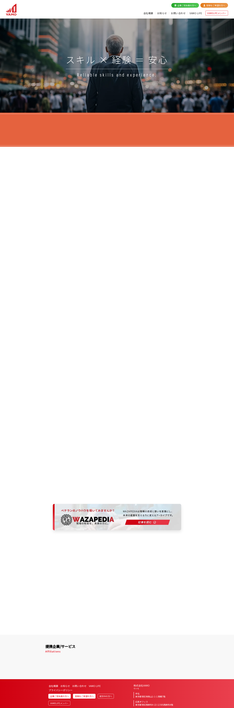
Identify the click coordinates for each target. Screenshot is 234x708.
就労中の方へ (106, 696)
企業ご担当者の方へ (186, 5)
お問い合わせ (178, 13)
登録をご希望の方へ (215, 5)
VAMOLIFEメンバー (216, 13)
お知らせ (162, 13)
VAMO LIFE (196, 13)
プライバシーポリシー (61, 690)
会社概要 (148, 13)
